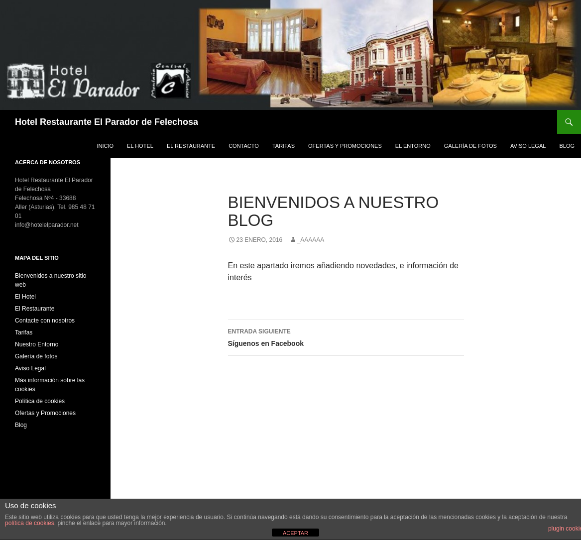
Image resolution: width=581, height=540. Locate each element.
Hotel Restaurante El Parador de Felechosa (106, 122)
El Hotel (140, 146)
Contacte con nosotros (45, 320)
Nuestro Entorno (36, 344)
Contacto (244, 146)
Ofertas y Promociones (345, 146)
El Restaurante (191, 146)
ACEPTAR (295, 533)
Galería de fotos (470, 146)
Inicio (105, 146)
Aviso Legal (528, 146)
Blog (567, 146)
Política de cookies (40, 401)
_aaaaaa (311, 239)
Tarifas (283, 146)
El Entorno (413, 146)
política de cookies (29, 523)
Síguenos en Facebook (346, 336)
